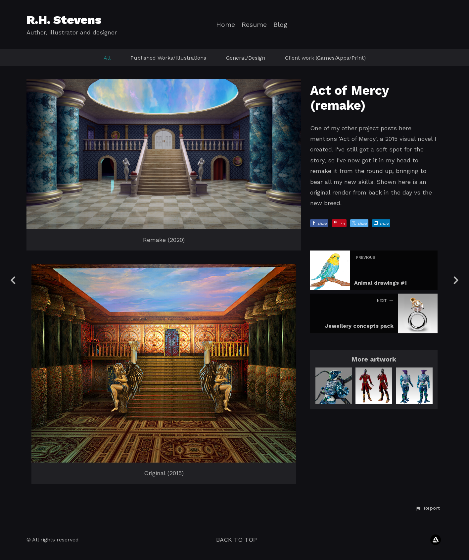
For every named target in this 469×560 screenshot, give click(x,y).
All (107, 58)
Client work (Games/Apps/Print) (325, 58)
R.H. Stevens (64, 20)
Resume (254, 24)
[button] (428, 508)
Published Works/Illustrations (168, 58)
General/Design (245, 58)
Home (225, 24)
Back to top (236, 539)
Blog (280, 24)
